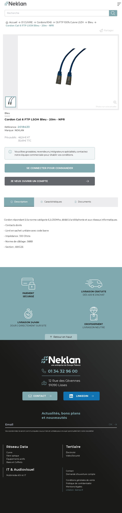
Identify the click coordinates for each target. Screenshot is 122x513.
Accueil (11, 22)
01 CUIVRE (27, 22)
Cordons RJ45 (44, 22)
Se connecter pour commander (49, 168)
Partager (106, 30)
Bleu (90, 22)
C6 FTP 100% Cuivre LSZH (70, 22)
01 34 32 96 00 (62, 371)
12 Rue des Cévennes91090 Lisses (64, 383)
